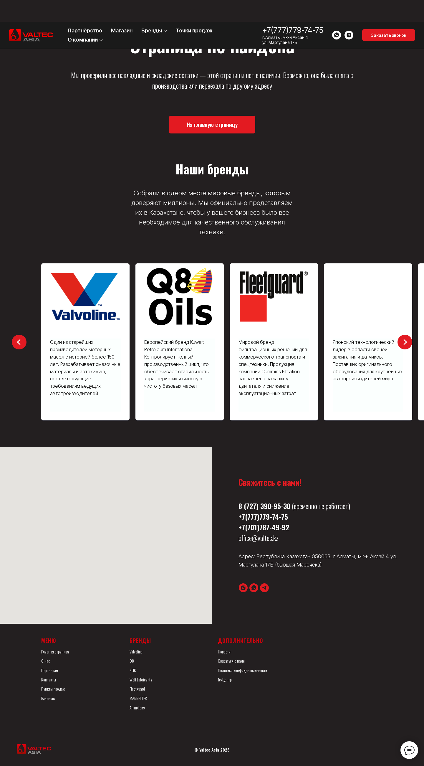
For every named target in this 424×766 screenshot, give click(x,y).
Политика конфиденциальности (242, 670)
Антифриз (137, 707)
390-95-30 (275, 506)
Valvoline (136, 651)
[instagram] (348, 13)
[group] (85, 341)
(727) (251, 506)
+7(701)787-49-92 (263, 527)
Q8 (132, 661)
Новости (224, 651)
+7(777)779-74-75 (292, 8)
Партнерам (49, 670)
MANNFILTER (138, 698)
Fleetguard (137, 689)
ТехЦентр (225, 679)
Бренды (151, 9)
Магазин (121, 9)
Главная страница (55, 651)
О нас (45, 661)
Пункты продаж (53, 689)
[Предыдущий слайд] (19, 342)
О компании (83, 18)
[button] (388, 13)
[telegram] (264, 587)
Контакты (48, 679)
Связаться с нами (231, 661)
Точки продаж (194, 9)
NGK (133, 670)
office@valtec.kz (258, 537)
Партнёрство (85, 9)
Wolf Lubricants (141, 679)
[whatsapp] (336, 13)
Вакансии (48, 698)
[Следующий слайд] (405, 342)
